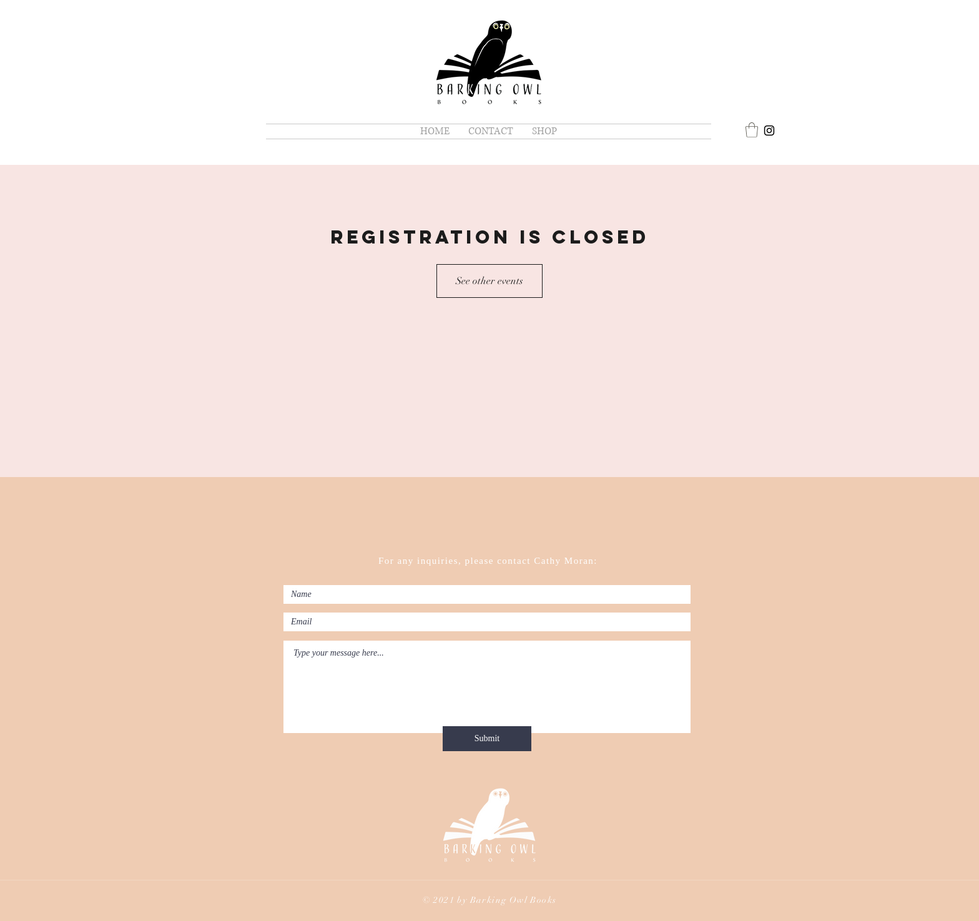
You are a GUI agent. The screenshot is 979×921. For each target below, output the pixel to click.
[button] (751, 129)
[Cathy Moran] (769, 130)
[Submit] (487, 738)
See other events (489, 281)
